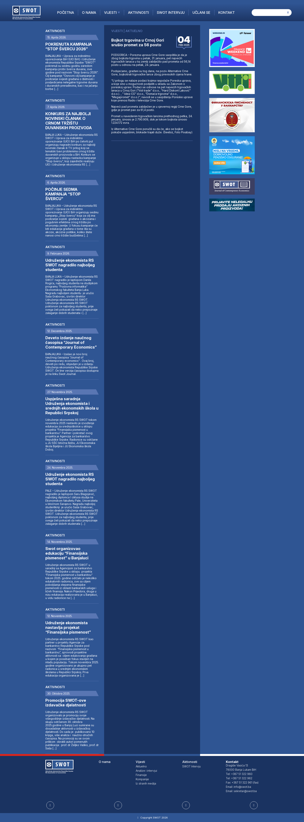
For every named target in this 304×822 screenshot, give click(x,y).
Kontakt (226, 12)
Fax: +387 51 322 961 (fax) (242, 782)
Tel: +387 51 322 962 (239, 778)
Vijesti (110, 12)
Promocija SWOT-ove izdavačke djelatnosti (65, 702)
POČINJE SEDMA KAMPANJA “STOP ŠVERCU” (63, 194)
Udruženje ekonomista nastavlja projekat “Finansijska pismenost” (68, 628)
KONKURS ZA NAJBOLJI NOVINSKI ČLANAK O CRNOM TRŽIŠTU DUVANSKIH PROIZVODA (68, 121)
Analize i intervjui (146, 770)
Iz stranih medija (146, 783)
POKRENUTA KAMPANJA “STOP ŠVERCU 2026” (68, 46)
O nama (89, 12)
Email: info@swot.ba (238, 786)
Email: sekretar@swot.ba (241, 791)
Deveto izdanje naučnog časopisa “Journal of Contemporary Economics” (71, 343)
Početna (65, 12)
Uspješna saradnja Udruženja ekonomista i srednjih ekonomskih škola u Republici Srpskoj (71, 406)
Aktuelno (141, 766)
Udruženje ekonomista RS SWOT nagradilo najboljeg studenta (70, 265)
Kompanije (142, 779)
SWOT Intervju (171, 12)
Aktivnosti (138, 12)
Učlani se (201, 12)
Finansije (141, 775)
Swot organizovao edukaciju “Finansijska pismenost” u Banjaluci (66, 553)
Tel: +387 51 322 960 (239, 774)
